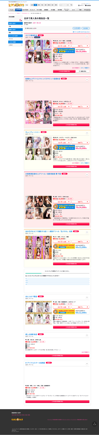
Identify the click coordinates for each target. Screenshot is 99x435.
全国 (32, 5)
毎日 (28, 279)
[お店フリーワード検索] (71, 5)
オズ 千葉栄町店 (31, 35)
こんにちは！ (85, 3)
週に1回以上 (29, 283)
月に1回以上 (29, 286)
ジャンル (11, 38)
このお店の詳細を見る (64, 71)
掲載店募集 (79, 419)
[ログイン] (81, 5)
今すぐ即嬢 (39, 9)
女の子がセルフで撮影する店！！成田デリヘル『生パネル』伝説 (48, 231)
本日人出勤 (62, 45)
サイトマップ (50, 419)
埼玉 (42, 5)
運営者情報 (55, 419)
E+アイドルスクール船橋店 (35, 363)
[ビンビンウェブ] (11, 13)
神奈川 (49, 5)
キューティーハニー (32, 132)
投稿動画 (46, 9)
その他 (28, 290)
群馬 (56, 5)
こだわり (11, 45)
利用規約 (60, 419)
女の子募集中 (75, 68)
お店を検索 (77, 28)
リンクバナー (74, 419)
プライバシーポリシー (66, 419)
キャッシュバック (66, 10)
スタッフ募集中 (85, 68)
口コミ (73, 9)
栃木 (52, 5)
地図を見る (83, 71)
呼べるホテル (87, 9)
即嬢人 (80, 45)
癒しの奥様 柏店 (31, 334)
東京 (46, 5)
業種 (10, 32)
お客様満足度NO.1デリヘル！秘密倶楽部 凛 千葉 (43, 174)
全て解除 (26, 24)
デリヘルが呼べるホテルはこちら (81, 32)
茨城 (39, 5)
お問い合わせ (84, 419)
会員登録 (88, 5)
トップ (11, 9)
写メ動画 (53, 9)
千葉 (35, 5)
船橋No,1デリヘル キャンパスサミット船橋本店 (42, 78)
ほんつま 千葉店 (31, 296)
